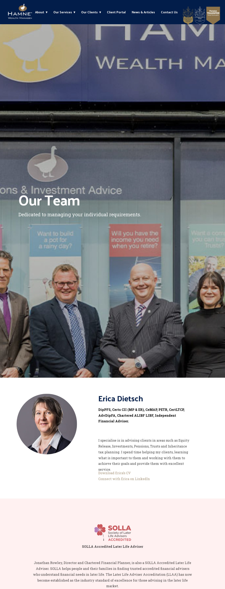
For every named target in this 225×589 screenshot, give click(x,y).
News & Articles (143, 12)
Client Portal (116, 12)
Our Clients (89, 12)
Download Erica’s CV (114, 476)
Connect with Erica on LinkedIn (124, 482)
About (39, 12)
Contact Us (169, 12)
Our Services (62, 12)
